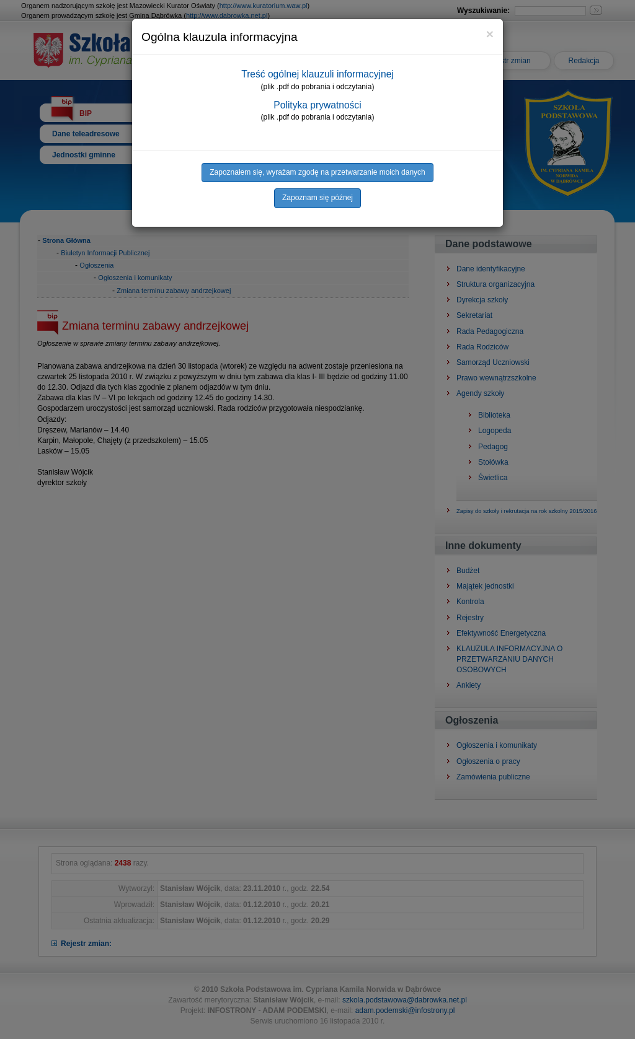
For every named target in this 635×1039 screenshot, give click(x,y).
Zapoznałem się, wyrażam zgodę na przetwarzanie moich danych (317, 172)
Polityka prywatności (317, 105)
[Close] (490, 33)
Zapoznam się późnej (317, 197)
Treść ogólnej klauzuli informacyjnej (317, 74)
